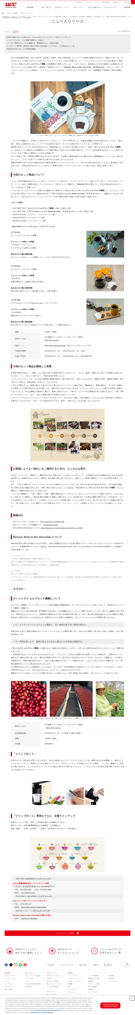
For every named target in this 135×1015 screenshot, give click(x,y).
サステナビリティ (110, 7)
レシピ (27, 981)
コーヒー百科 (29, 978)
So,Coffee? (29, 986)
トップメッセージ (73, 975)
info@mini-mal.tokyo (29, 918)
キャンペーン (78, 7)
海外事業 (90, 989)
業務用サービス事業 (93, 978)
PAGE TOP (127, 965)
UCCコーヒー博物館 (52, 981)
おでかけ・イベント (62, 7)
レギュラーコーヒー (10, 975)
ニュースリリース (73, 989)
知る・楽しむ (46, 7)
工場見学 (49, 978)
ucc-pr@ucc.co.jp (28, 893)
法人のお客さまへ (94, 7)
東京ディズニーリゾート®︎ (54, 984)
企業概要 (70, 984)
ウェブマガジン (113, 981)
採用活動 (111, 978)
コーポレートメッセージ (74, 981)
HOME (2, 13)
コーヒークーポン (52, 994)
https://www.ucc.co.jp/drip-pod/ (52, 522)
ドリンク (7, 981)
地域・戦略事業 (92, 986)
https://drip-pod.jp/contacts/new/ (33, 907)
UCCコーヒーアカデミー (54, 975)
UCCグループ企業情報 (12, 13)
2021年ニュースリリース (26, 13)
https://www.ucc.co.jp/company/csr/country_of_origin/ (62, 528)
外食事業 (90, 981)
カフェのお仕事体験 (52, 986)
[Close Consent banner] (132, 998)
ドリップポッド (9, 984)
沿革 (69, 986)
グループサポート (93, 992)
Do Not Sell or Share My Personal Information (46, 1010)
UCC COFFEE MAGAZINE (33, 984)
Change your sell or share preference (42, 1012)
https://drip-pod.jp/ (51, 340)
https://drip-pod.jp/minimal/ (54, 346)
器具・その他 (8, 989)
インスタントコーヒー (11, 978)
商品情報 (30, 7)
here (58, 1002)
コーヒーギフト (9, 986)
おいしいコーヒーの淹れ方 (33, 975)
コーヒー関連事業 (93, 975)
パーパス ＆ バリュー (74, 978)
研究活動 (111, 975)
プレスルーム (71, 992)
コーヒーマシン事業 (93, 984)
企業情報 (127, 7)
